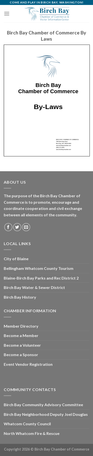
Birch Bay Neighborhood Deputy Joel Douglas (46, 414)
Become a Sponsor (21, 354)
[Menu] (7, 13)
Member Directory (21, 326)
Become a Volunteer (22, 345)
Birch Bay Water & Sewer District (34, 287)
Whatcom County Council (27, 423)
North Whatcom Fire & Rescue (32, 433)
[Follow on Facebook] (8, 227)
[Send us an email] (26, 227)
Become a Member (21, 335)
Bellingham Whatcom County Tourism (38, 268)
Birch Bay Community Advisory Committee (43, 404)
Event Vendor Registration (28, 364)
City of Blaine (16, 258)
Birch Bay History (20, 297)
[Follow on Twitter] (17, 227)
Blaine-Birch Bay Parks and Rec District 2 (41, 278)
